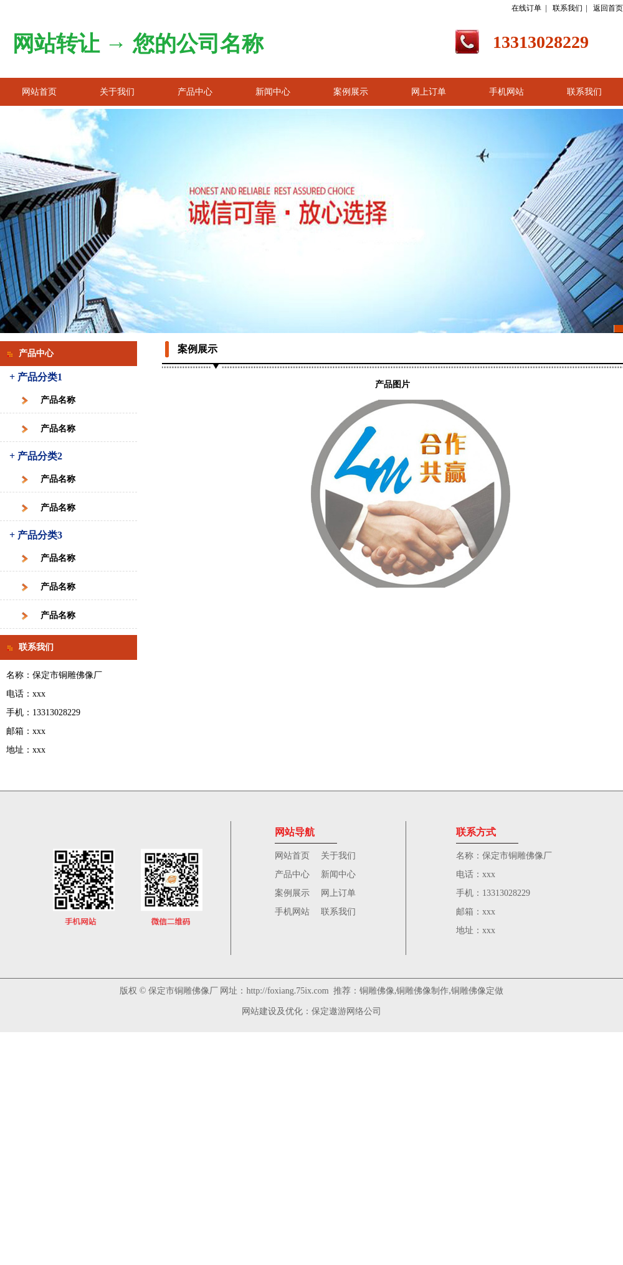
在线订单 (526, 8)
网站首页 (39, 91)
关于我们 (117, 91)
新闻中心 (272, 91)
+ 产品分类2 (35, 456)
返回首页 (608, 8)
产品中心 (195, 91)
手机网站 (506, 91)
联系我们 (568, 8)
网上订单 (428, 91)
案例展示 (350, 91)
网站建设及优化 (272, 1011)
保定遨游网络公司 (346, 1011)
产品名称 (57, 400)
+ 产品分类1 (35, 377)
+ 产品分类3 (35, 535)
